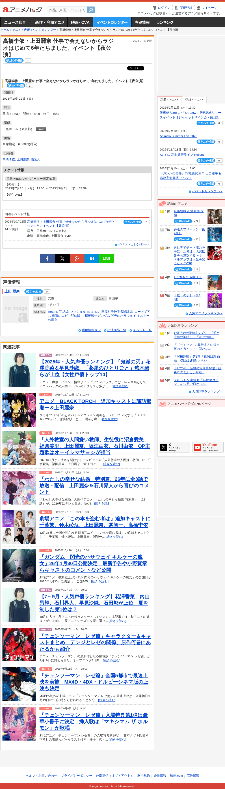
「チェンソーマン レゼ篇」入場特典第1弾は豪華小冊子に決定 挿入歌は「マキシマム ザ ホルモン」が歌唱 (93, 721)
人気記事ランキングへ (207, 391)
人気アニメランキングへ (206, 313)
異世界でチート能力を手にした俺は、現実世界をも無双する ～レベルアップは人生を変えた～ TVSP (189, 255)
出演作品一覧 (116, 330)
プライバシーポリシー (76, 775)
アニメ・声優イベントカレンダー (112, 22)
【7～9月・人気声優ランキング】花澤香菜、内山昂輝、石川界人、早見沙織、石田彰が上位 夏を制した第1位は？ (94, 603)
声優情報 (142, 22)
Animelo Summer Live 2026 (178, 136)
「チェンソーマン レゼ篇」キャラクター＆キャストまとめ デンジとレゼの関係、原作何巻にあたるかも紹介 (95, 642)
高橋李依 (8, 159)
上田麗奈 (23, 159)
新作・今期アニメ (49, 22)
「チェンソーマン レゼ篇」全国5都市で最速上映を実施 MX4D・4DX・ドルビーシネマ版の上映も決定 (93, 682)
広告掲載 (193, 775)
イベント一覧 (142, 330)
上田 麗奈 (12, 291)
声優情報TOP (91, 330)
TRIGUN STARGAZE (188, 277)
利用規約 (143, 775)
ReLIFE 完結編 (58, 311)
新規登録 (186, 7)
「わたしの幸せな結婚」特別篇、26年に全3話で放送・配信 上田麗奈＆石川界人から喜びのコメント (94, 485)
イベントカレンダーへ (133, 244)
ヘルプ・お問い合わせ (41, 775)
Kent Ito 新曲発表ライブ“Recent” (182, 154)
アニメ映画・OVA (80, 22)
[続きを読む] (120, 386)
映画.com (176, 775)
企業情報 (160, 775)
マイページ (209, 7)
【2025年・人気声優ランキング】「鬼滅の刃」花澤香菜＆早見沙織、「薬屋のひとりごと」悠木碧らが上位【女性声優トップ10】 (94, 368)
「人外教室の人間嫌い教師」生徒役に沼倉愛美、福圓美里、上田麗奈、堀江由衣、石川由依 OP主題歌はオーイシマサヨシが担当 (94, 446)
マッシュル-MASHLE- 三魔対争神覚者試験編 (101, 311)
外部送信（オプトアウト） (115, 775)
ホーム (4, 29)
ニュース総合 (16, 22)
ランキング (165, 22)
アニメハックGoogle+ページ (208, 447)
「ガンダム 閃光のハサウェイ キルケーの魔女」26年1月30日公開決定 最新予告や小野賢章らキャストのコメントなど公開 (93, 563)
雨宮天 (35, 159)
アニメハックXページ (174, 447)
